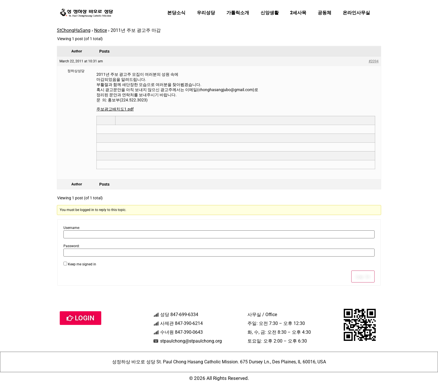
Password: (71, 246)
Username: (71, 228)
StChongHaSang (73, 30)
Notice (100, 30)
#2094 (374, 61)
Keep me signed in (82, 264)
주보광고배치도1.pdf (115, 109)
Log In (363, 276)
